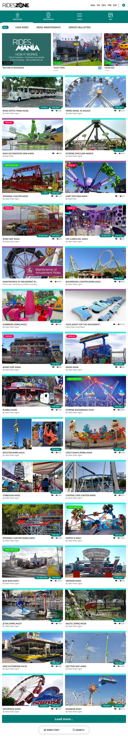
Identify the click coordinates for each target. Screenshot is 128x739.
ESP (115, 5)
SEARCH (78, 729)
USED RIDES (21, 27)
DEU (104, 5)
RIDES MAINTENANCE (48, 27)
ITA (98, 5)
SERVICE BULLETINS (80, 27)
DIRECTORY (51, 729)
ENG (93, 5)
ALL (5, 27)
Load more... (64, 719)
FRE (109, 5)
